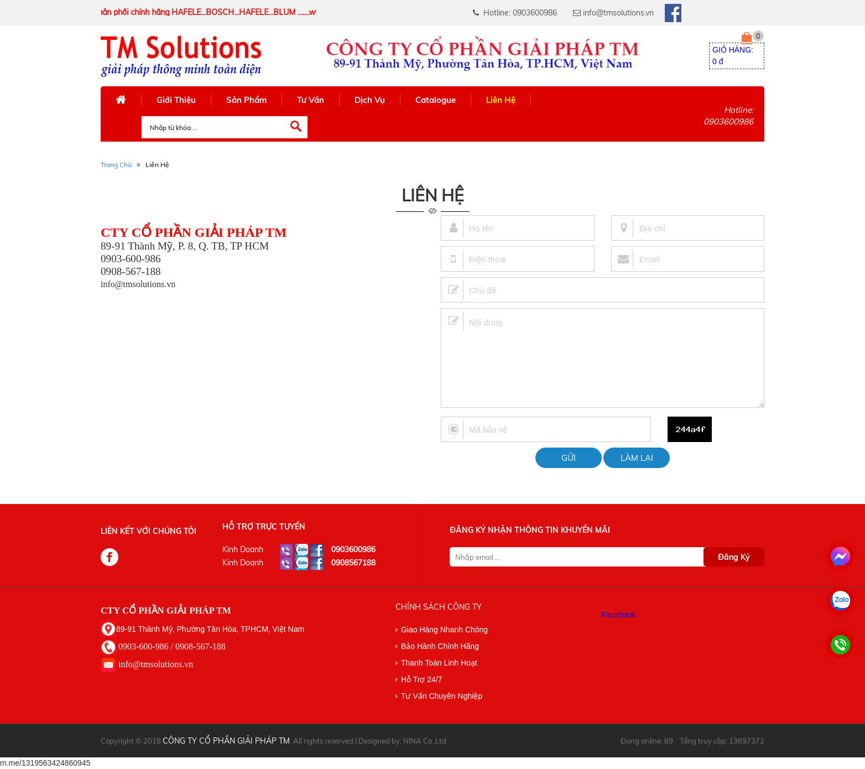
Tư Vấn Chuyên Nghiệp (441, 696)
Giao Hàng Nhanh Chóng (444, 629)
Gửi (568, 458)
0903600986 (353, 549)
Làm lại (637, 458)
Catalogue (435, 100)
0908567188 (353, 563)
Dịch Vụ (370, 100)
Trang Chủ (116, 164)
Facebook (618, 614)
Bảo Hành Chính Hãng (440, 646)
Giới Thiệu (176, 100)
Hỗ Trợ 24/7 (421, 679)
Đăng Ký (734, 557)
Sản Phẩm (246, 100)
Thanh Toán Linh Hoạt (439, 662)
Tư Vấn (310, 100)
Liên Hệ (500, 100)
